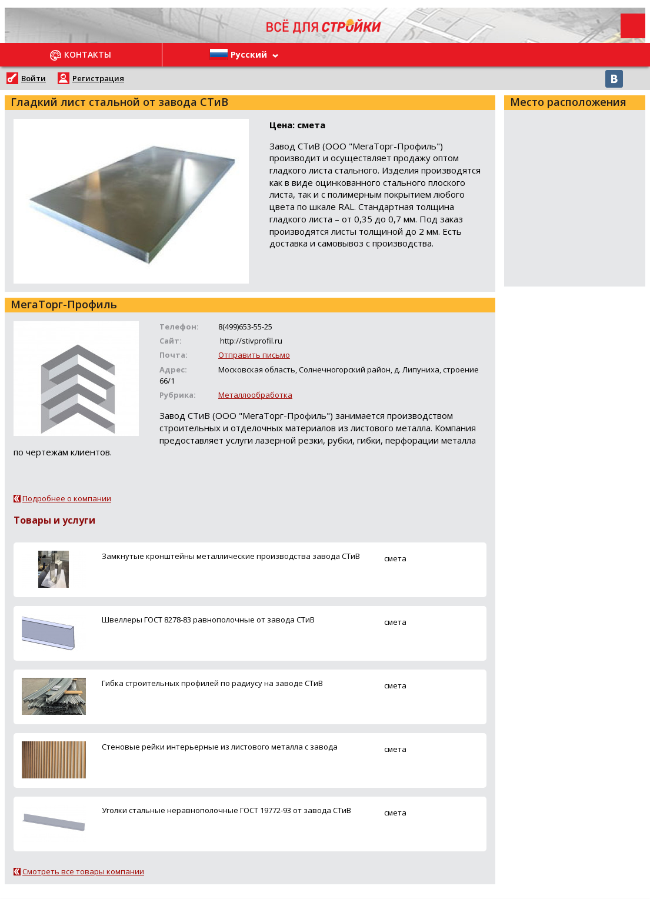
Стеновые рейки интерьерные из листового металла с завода (220, 746)
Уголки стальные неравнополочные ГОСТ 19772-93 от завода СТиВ (226, 810)
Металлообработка (255, 394)
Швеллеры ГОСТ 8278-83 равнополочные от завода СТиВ (208, 619)
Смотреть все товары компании (83, 871)
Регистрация (98, 78)
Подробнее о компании (66, 498)
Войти (33, 78)
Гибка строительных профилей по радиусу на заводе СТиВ (212, 683)
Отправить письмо (254, 354)
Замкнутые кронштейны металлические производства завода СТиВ (231, 556)
